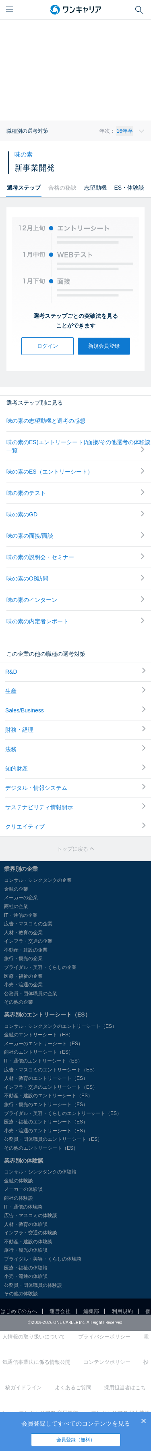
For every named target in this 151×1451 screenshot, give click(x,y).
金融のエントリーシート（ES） (38, 1035)
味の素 (23, 154)
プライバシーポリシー (104, 1337)
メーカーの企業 (21, 897)
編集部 (91, 1311)
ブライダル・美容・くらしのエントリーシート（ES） (63, 1113)
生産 (75, 690)
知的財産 (75, 768)
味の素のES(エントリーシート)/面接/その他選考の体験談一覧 (78, 446)
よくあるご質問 (73, 1387)
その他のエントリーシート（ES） (41, 1148)
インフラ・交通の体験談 (30, 1233)
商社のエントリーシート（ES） (38, 1052)
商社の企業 (16, 906)
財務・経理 (75, 729)
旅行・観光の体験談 (26, 1250)
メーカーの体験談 (23, 1189)
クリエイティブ (75, 826)
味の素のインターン (75, 599)
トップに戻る (76, 849)
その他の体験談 (21, 1294)
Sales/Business (75, 710)
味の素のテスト (75, 492)
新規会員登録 (104, 346)
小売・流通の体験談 (26, 1276)
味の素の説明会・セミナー (75, 556)
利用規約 (122, 1311)
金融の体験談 (18, 1181)
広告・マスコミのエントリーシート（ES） (50, 1070)
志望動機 (95, 187)
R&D (75, 671)
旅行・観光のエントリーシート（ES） (46, 1104)
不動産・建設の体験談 (28, 1241)
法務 (75, 748)
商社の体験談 (18, 1198)
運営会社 (60, 1311)
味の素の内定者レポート (75, 621)
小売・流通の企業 (23, 985)
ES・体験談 (129, 187)
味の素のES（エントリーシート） (75, 471)
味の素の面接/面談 (75, 535)
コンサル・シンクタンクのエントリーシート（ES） (60, 1026)
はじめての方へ (18, 1311)
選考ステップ (24, 187)
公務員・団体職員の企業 (30, 993)
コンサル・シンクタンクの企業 (38, 880)
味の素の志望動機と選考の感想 (45, 421)
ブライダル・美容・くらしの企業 (40, 967)
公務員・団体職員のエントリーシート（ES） (53, 1139)
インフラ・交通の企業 (28, 941)
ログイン (47, 346)
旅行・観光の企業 (23, 958)
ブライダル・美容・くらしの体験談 (42, 1259)
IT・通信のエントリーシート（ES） (43, 1061)
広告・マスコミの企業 (28, 924)
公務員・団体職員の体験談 (33, 1285)
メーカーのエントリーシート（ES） (43, 1043)
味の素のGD (75, 514)
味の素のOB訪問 (75, 578)
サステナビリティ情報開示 (75, 806)
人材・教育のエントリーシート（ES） (46, 1078)
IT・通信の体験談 (23, 1207)
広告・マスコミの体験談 (30, 1215)
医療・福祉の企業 (23, 976)
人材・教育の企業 (23, 932)
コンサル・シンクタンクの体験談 (40, 1172)
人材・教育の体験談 (26, 1224)
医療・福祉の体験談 (26, 1268)
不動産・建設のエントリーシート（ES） (48, 1095)
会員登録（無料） (75, 1440)
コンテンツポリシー (106, 1362)
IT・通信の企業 (20, 915)
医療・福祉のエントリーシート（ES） (46, 1122)
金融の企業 (16, 889)
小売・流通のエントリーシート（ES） (46, 1131)
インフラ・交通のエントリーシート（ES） (50, 1087)
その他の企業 (18, 1002)
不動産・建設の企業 (26, 950)
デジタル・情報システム (75, 787)
